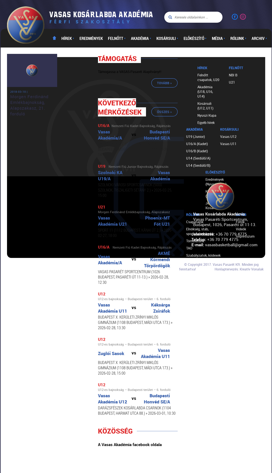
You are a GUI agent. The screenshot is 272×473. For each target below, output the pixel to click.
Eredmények (91, 38)
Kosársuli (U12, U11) (205, 106)
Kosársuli (167, 38)
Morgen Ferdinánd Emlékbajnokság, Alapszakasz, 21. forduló (29, 105)
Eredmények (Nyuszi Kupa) (216, 181)
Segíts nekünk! (197, 277)
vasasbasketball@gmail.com (231, 244)
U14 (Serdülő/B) (198, 165)
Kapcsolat (194, 284)
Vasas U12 (228, 136)
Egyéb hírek (206, 122)
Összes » (164, 112)
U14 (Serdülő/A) (198, 158)
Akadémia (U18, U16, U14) (205, 92)
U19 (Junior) (195, 136)
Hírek (67, 38)
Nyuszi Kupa (206, 115)
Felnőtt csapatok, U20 (208, 77)
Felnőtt (117, 38)
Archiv (259, 38)
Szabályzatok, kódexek (203, 255)
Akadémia (141, 38)
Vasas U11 (228, 143)
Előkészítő (195, 38)
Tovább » (164, 83)
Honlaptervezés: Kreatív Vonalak (239, 269)
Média (218, 38)
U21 (232, 82)
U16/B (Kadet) (197, 151)
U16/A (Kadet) (197, 143)
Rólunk (238, 38)
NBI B (233, 75)
